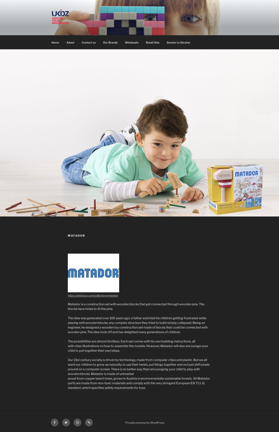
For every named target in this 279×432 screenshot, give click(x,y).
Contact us (89, 42)
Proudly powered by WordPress (144, 422)
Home (55, 42)
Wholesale (132, 42)
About (70, 42)
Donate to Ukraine (178, 42)
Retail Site (152, 42)
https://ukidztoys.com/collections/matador (93, 295)
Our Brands (110, 42)
